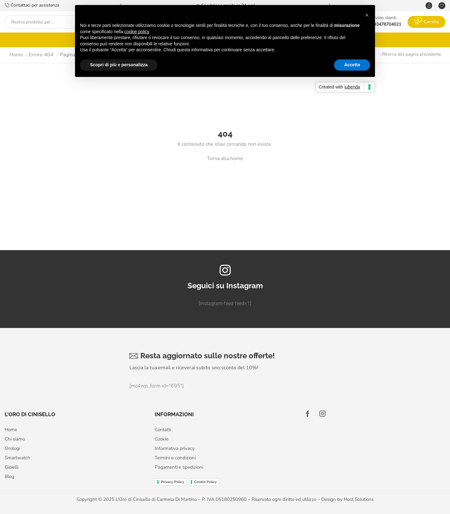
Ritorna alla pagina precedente (411, 54)
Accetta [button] (352, 64)
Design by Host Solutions (347, 499)
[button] (367, 15)
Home (16, 54)
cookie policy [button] (136, 31)
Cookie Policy (205, 482)
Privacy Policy (172, 482)
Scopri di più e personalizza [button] (119, 64)
